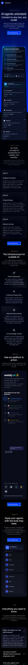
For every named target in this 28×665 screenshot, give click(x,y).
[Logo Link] (7, 3)
